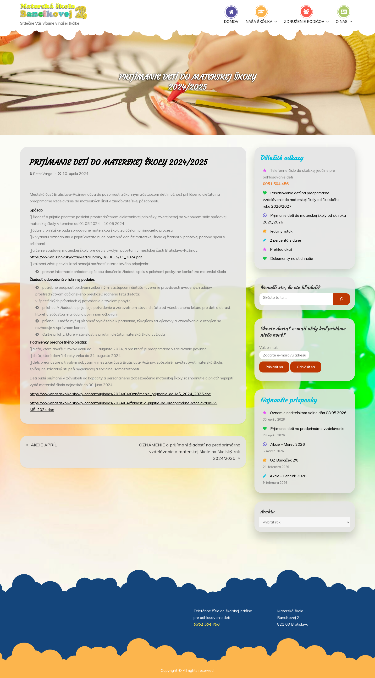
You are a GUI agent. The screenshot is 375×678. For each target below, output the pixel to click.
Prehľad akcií (281, 249)
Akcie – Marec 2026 (287, 444)
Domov (231, 21)
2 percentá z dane (285, 240)
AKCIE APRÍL (44, 445)
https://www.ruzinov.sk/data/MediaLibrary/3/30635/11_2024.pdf (86, 257)
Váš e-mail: (268, 347)
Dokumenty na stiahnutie (291, 258)
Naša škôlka (259, 21)
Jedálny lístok (281, 231)
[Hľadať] (341, 299)
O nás (341, 21)
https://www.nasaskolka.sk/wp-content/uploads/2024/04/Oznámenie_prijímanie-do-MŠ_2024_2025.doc (120, 393)
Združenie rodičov (304, 21)
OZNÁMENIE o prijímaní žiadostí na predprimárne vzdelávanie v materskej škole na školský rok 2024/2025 (189, 451)
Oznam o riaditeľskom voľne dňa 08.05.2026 (308, 412)
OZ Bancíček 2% (284, 460)
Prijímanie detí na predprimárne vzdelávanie (307, 428)
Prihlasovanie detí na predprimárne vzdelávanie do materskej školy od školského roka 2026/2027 (301, 199)
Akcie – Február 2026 (288, 475)
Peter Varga (42, 174)
